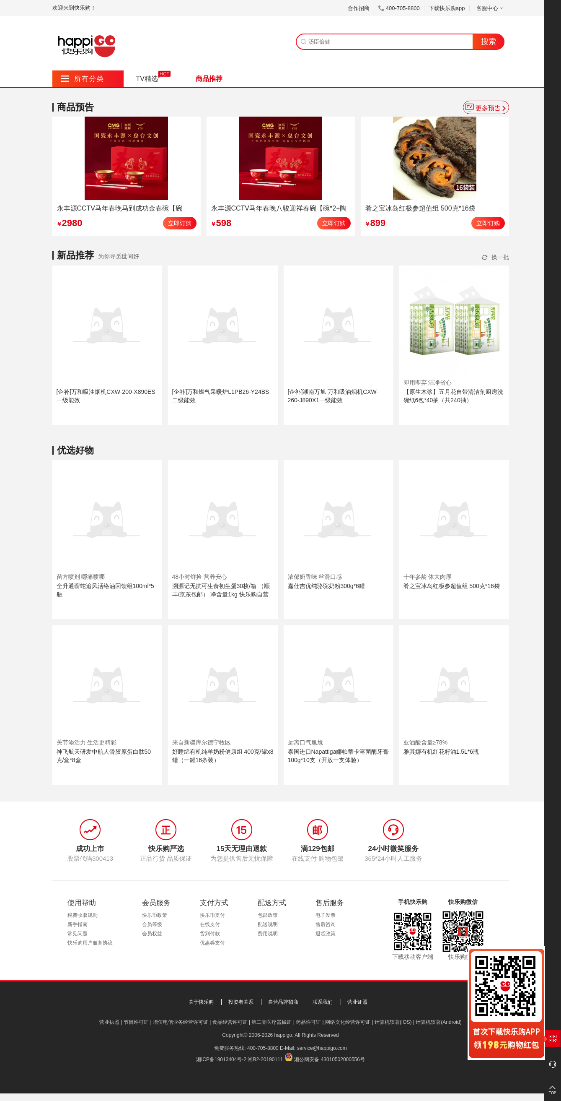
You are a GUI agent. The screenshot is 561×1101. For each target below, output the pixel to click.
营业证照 (357, 1002)
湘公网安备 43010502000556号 (329, 1059)
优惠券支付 (212, 943)
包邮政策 (268, 915)
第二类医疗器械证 (271, 1022)
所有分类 (82, 78)
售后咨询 (325, 924)
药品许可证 (308, 1022)
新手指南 (77, 924)
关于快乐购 (201, 1002)
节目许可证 (136, 1022)
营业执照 (109, 1022)
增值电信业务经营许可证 (180, 1022)
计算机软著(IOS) (393, 1022)
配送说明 (268, 924)
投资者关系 (240, 1002)
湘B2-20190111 (265, 1059)
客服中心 (490, 8)
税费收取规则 (82, 915)
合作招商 (359, 8)
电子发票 (325, 915)
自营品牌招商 (283, 1002)
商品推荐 (209, 78)
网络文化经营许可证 (347, 1022)
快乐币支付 (212, 915)
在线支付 (210, 924)
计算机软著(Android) (438, 1022)
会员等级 (152, 924)
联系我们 (323, 1002)
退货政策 (325, 934)
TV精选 (147, 78)
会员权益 (152, 934)
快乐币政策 (154, 915)
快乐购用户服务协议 (90, 943)
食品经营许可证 (230, 1022)
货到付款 (210, 934)
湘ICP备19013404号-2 (221, 1059)
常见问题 (77, 934)
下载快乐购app (447, 8)
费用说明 (268, 934)
